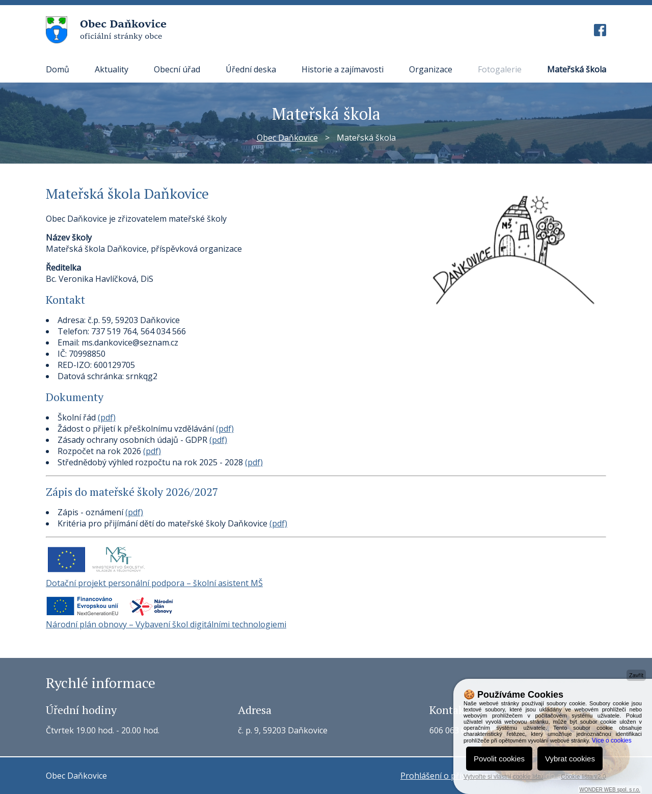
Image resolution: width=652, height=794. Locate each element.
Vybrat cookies (570, 758)
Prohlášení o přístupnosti (449, 775)
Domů (57, 69)
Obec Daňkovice (287, 137)
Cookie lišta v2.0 (583, 776)
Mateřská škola (576, 69)
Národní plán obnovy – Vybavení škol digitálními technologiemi (166, 624)
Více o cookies (612, 740)
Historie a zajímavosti (343, 69)
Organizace (430, 69)
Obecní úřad (177, 69)
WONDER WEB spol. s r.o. (610, 789)
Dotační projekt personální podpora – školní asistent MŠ (154, 583)
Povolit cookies (499, 758)
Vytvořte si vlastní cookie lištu (503, 776)
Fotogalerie (500, 69)
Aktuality (111, 69)
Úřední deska (251, 69)
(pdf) (107, 417)
